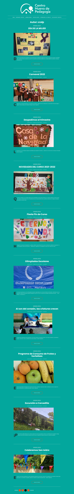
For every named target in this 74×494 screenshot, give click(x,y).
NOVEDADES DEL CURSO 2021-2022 (37, 166)
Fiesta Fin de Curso (37, 214)
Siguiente (32, 490)
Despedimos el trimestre (37, 119)
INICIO (14, 17)
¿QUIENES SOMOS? (28, 17)
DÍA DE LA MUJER (37, 28)
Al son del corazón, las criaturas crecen (37, 308)
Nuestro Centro (36, 17)
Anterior (16, 490)
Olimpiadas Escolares (37, 261)
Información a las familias (45, 17)
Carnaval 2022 (37, 74)
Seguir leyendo (37, 109)
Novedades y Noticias (20, 17)
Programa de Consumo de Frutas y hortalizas (37, 355)
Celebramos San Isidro (37, 450)
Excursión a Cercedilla (37, 403)
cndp (46, 31)
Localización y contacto (56, 17)
